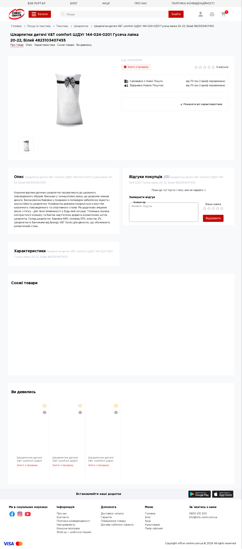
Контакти (63, 517)
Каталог (39, 14)
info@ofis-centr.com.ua (203, 517)
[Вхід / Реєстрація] (200, 14)
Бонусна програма (68, 529)
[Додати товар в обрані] (44, 406)
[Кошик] (223, 14)
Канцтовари (152, 525)
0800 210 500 (198, 514)
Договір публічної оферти (117, 525)
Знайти (176, 14)
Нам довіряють (66, 525)
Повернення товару (113, 521)
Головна (150, 514)
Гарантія (106, 517)
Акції (148, 521)
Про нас (62, 514)
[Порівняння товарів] (212, 14)
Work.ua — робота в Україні (74, 532)
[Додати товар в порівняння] (44, 412)
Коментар (139, 202)
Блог (148, 517)
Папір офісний (154, 529)
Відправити (213, 218)
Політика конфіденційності (73, 521)
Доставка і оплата (112, 514)
